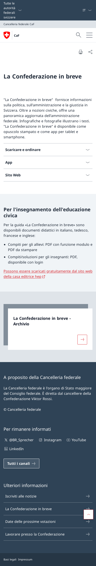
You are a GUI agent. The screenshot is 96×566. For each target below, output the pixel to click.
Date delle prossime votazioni (47, 521)
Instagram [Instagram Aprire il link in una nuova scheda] (49, 439)
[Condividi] (90, 52)
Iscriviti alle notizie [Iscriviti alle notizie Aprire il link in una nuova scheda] (47, 496)
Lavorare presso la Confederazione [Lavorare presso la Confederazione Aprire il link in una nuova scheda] (47, 534)
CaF (16, 35)
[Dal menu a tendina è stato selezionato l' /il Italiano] (87, 10)
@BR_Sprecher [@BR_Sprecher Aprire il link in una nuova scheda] (19, 439)
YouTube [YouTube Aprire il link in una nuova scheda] (76, 439)
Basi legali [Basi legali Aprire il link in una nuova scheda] (10, 559)
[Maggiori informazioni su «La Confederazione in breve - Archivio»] (82, 339)
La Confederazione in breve (47, 509)
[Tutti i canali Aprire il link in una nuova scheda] (21, 463)
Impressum (25, 559)
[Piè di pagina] (48, 559)
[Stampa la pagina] (80, 52)
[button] (88, 514)
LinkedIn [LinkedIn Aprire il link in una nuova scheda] (14, 448)
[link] (48, 327)
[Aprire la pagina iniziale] (11, 35)
